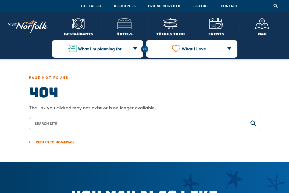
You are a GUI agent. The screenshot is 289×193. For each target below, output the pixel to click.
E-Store (200, 6)
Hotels (124, 33)
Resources (125, 6)
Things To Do (170, 33)
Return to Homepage (55, 142)
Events (216, 33)
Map (262, 33)
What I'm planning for (100, 49)
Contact (229, 6)
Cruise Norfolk (164, 6)
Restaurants (78, 33)
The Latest (91, 6)
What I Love (194, 49)
